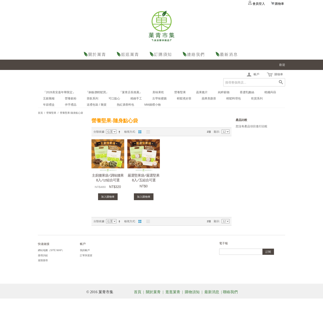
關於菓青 (95, 54)
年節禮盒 (49, 104)
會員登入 (256, 3)
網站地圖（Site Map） (51, 250)
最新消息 (227, 54)
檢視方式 (129, 131)
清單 (147, 132)
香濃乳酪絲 (247, 92)
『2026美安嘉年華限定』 (59, 92)
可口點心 (114, 98)
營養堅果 (180, 92)
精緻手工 (136, 98)
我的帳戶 (85, 250)
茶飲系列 (92, 98)
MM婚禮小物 (152, 104)
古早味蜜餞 (159, 98)
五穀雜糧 (49, 98)
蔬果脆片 (202, 92)
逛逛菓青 (128, 54)
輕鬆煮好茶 (184, 98)
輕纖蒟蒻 (270, 92)
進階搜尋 (43, 260)
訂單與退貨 (86, 255)
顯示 (216, 131)
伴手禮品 (70, 104)
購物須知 (161, 54)
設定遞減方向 (120, 132)
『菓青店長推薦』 (130, 92)
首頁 (40, 112)
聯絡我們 (194, 54)
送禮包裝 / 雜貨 (96, 104)
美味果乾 (158, 92)
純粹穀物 (223, 92)
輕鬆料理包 (233, 98)
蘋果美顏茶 (209, 98)
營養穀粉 (70, 98)
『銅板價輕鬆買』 (97, 92)
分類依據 (99, 131)
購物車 (277, 3)
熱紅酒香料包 (125, 104)
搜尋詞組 (43, 255)
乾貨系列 (257, 98)
